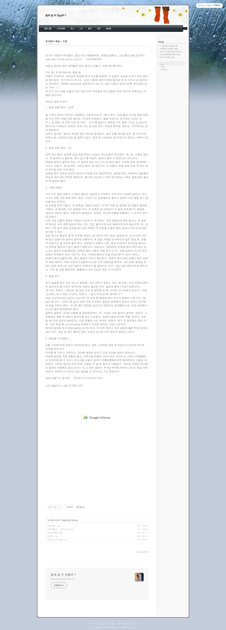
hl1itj (93, 627)
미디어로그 (111, 623)
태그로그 (101, 623)
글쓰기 (133, 623)
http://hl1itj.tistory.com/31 (66, 59)
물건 (90, 28)
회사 (72, 28)
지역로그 (93, 623)
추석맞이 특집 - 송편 (56, 41)
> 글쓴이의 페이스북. (169, 45)
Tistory (132, 627)
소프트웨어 (61, 28)
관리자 (126, 623)
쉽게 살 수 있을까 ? (55, 15)
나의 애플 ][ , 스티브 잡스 (58, 529)
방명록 (120, 623)
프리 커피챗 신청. (167, 57)
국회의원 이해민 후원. (169, 48)
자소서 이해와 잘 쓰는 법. (171, 51)
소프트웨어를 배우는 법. (170, 54)
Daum (115, 627)
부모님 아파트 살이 (55, 539)
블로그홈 (47, 28)
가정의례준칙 (53, 532)
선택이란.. (51, 525)
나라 (81, 28)
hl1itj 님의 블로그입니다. (63, 578)
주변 (98, 28)
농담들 (108, 28)
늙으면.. (50, 536)
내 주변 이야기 (51, 44)
